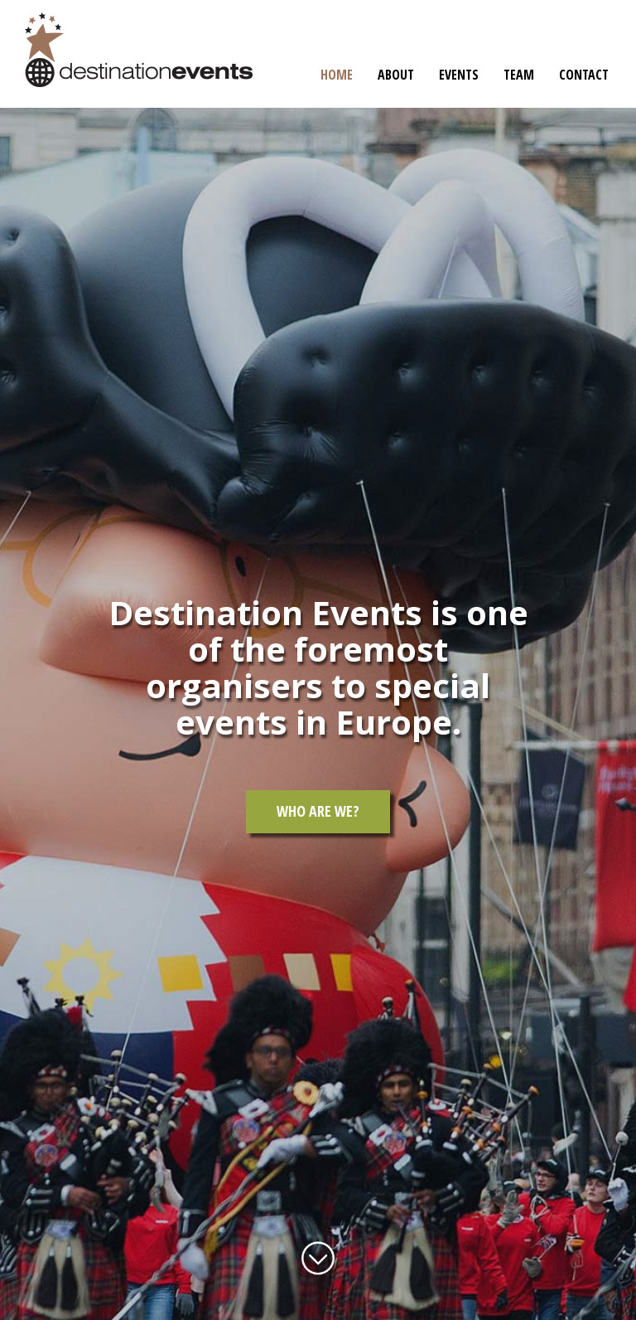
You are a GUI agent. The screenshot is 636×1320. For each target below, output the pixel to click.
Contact (584, 75)
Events (459, 75)
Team (519, 75)
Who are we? (318, 811)
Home (336, 75)
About (396, 75)
